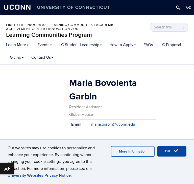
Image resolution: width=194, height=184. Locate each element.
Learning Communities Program (49, 35)
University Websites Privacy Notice (39, 175)
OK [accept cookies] (172, 151)
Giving (17, 57)
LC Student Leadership (80, 44)
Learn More (17, 44)
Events (44, 44)
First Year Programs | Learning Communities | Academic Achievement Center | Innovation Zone (60, 27)
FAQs (148, 44)
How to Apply (122, 44)
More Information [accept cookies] (133, 151)
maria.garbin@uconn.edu (113, 124)
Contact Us (42, 57)
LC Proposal (170, 44)
